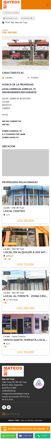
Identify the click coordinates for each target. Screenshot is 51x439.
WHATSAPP (8, 435)
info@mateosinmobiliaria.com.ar (15, 393)
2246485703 (8, 391)
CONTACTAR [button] (25, 435)
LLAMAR (42, 435)
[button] (47, 5)
